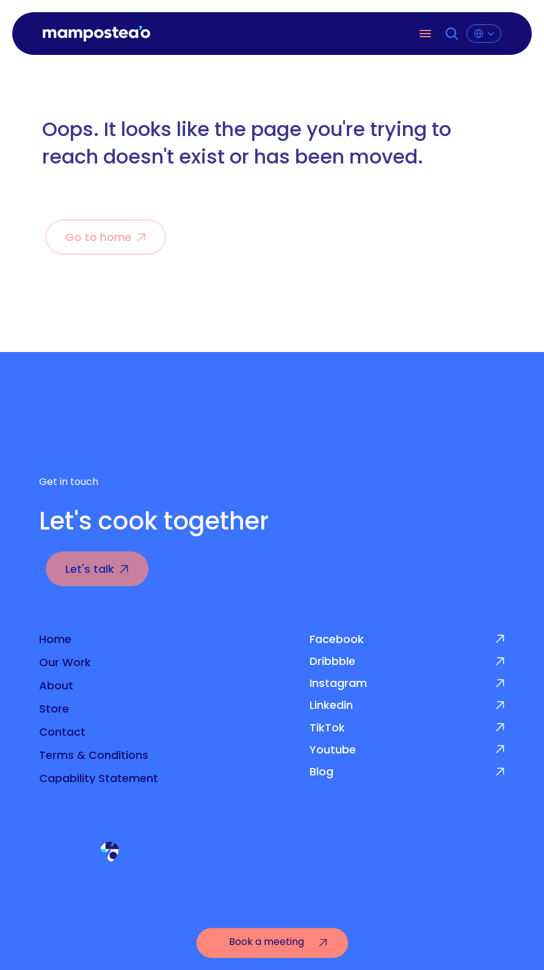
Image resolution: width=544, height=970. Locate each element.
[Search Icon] (452, 33)
